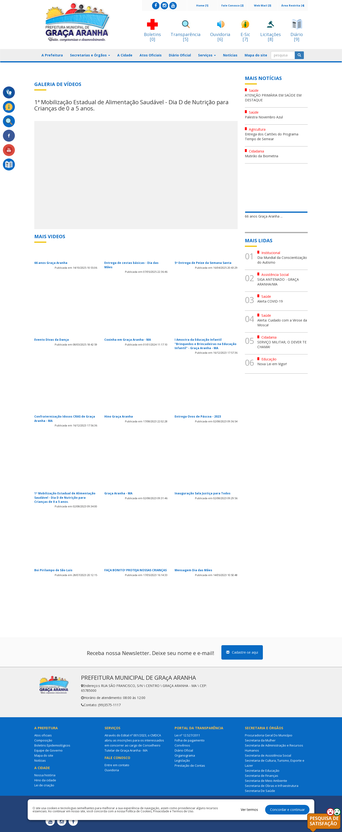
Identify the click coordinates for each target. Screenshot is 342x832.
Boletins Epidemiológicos (52, 745)
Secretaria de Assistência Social (268, 755)
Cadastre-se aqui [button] (242, 652)
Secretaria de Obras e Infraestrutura (271, 785)
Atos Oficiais (151, 55)
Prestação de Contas (190, 765)
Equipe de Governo (48, 750)
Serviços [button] (207, 55)
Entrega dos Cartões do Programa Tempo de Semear (271, 136)
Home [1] (202, 5)
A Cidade (124, 55)
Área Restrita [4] (292, 5)
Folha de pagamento (190, 740)
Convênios (182, 745)
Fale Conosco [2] (232, 5)
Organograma (185, 755)
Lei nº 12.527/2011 (187, 735)
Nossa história (44, 775)
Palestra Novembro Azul (264, 117)
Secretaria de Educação (262, 770)
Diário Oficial (180, 55)
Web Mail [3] (262, 5)
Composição (43, 740)
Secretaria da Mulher (260, 740)
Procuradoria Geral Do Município (268, 735)
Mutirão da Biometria (261, 156)
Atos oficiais (43, 735)
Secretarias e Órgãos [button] (90, 55)
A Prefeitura (52, 55)
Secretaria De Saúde (260, 791)
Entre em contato (117, 765)
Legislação (182, 760)
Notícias (230, 55)
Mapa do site (256, 55)
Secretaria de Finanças (261, 775)
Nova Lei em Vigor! (272, 364)
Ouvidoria (112, 770)
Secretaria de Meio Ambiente (266, 780)
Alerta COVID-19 (270, 301)
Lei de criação (44, 785)
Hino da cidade (45, 780)
